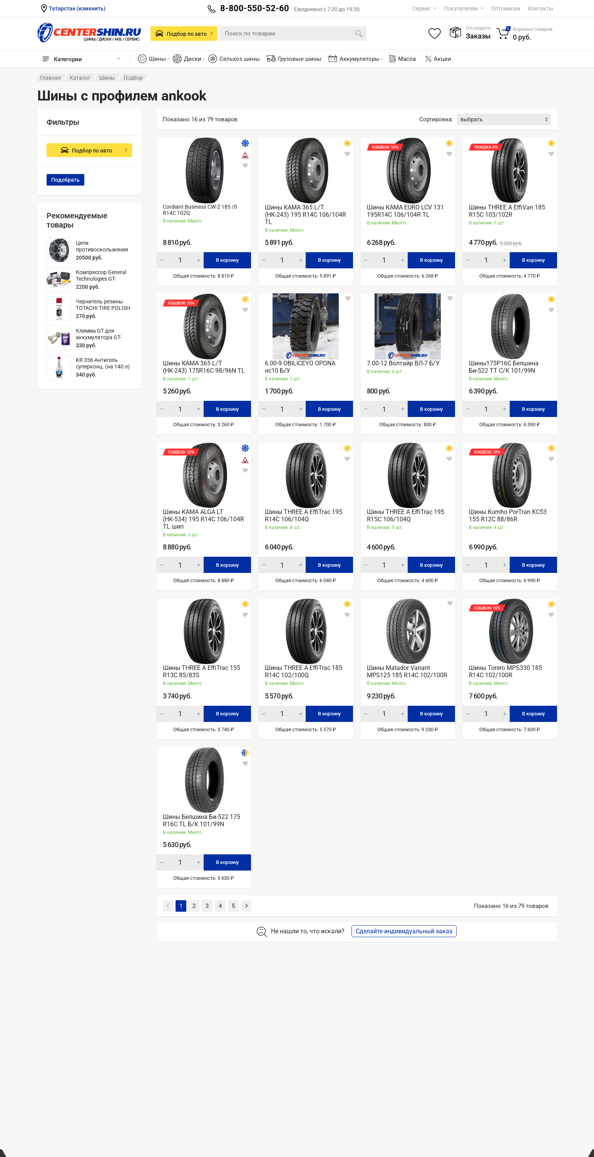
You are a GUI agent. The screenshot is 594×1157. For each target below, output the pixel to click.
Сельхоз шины (239, 58)
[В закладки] (245, 166)
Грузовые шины (299, 58)
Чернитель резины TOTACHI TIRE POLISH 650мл (103, 308)
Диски (194, 58)
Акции (442, 58)
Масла (402, 59)
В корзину (227, 260)
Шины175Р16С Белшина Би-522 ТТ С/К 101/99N (504, 367)
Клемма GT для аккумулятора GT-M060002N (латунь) (100, 337)
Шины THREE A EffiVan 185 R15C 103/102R (507, 211)
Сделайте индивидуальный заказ (404, 931)
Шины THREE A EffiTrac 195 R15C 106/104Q (405, 515)
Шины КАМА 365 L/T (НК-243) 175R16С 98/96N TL (204, 367)
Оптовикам (505, 8)
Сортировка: (436, 119)
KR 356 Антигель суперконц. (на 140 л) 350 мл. (103, 366)
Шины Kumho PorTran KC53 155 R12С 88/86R (508, 515)
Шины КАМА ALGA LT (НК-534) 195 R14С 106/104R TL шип (203, 519)
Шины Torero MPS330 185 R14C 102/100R (505, 671)
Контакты (540, 8)
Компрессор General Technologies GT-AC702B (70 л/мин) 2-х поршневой (104, 282)
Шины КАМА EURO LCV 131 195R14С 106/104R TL (405, 211)
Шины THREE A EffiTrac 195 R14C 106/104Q (303, 515)
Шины (159, 58)
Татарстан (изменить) (77, 8)
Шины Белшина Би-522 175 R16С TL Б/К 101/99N (201, 820)
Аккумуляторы (361, 58)
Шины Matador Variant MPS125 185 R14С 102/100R (407, 671)
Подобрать (65, 180)
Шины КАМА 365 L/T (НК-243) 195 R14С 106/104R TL (305, 215)
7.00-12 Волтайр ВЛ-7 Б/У (403, 363)
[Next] (246, 906)
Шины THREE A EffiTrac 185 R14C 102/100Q (303, 671)
